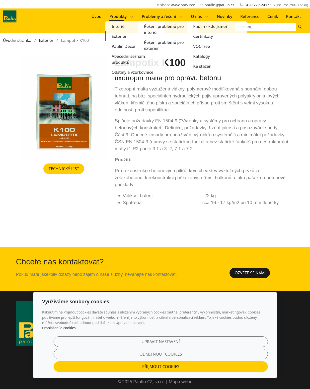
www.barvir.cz (183, 4)
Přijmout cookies (244, 363)
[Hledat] (300, 26)
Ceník (272, 16)
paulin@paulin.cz (219, 4)
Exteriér (46, 40)
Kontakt (293, 16)
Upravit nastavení (144, 363)
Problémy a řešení (162, 16)
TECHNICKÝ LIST (64, 168)
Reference (249, 16)
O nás (200, 16)
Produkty (121, 16)
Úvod (96, 16)
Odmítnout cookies (194, 363)
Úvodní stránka (17, 40)
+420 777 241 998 (259, 4)
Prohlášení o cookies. (59, 346)
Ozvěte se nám (250, 273)
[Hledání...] (265, 26)
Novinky (224, 16)
